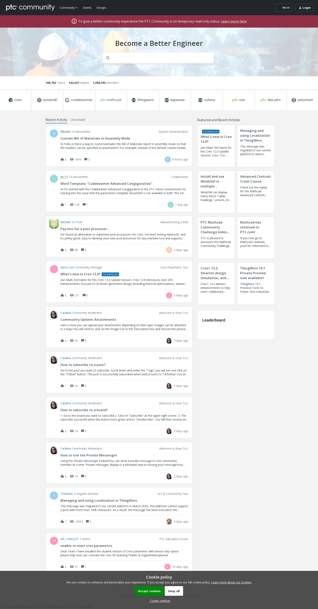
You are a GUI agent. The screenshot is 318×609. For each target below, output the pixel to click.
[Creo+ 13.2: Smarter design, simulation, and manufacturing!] (216, 283)
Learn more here (234, 21)
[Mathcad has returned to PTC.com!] (256, 237)
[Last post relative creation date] (180, 159)
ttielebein (66, 493)
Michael (65, 222)
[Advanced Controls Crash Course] (256, 192)
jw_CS (64, 176)
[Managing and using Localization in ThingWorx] (256, 146)
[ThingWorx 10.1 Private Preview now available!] (256, 283)
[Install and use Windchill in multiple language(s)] (216, 192)
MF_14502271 (69, 539)
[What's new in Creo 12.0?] (216, 146)
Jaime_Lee (67, 267)
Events (87, 8)
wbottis (65, 131)
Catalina (65, 312)
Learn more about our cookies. (231, 582)
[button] (159, 601)
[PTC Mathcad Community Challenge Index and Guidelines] (216, 237)
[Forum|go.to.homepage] (30, 7)
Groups (101, 8)
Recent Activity (56, 119)
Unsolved (78, 119)
